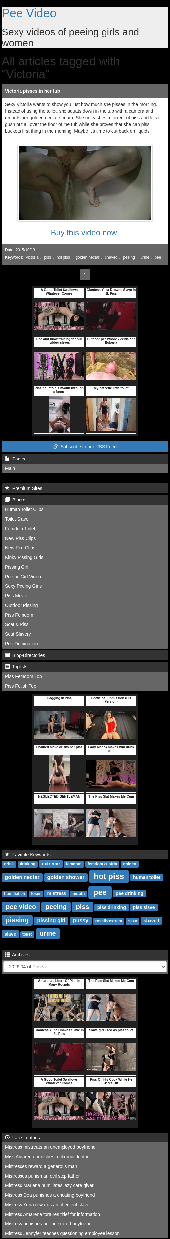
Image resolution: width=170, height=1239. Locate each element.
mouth (79, 893)
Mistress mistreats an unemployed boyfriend (50, 1147)
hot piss (63, 257)
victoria (32, 257)
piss (47, 257)
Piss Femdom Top (23, 676)
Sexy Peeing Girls (23, 586)
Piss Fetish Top (20, 686)
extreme (51, 863)
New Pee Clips (20, 547)
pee (157, 257)
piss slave (144, 907)
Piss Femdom (19, 615)
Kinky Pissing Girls (24, 557)
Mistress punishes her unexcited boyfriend (48, 1223)
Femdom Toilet (20, 528)
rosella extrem (108, 921)
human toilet (146, 877)
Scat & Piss (17, 624)
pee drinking (129, 893)
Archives (17, 954)
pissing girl (51, 920)
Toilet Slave (17, 519)
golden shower (66, 877)
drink (9, 864)
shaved (111, 257)
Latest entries (22, 1137)
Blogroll (16, 499)
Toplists (16, 666)
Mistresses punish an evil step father (42, 1176)
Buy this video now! (85, 232)
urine (144, 257)
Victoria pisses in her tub (32, 91)
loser (36, 893)
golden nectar (87, 257)
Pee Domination (21, 643)
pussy (80, 920)
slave (10, 934)
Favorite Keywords (28, 854)
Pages (15, 458)
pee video (21, 906)
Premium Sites (23, 488)
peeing (129, 257)
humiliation (14, 893)
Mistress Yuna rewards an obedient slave (47, 1204)
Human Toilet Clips (24, 509)
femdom (74, 864)
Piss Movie (16, 595)
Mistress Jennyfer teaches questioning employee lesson (62, 1233)
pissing (17, 920)
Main (10, 468)
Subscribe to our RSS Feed (85, 446)
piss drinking (111, 907)
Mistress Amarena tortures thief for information (52, 1214)
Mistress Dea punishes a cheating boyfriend (50, 1195)
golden (129, 864)
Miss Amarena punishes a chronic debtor (47, 1156)
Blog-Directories (25, 655)
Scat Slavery (18, 634)
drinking (27, 864)
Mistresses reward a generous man (41, 1166)
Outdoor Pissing (21, 605)
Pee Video (29, 13)
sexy (132, 921)
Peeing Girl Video (23, 576)
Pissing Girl (16, 567)
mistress (56, 893)
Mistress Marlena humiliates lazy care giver (49, 1185)
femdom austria (102, 864)
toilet (27, 934)
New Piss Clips (20, 538)
